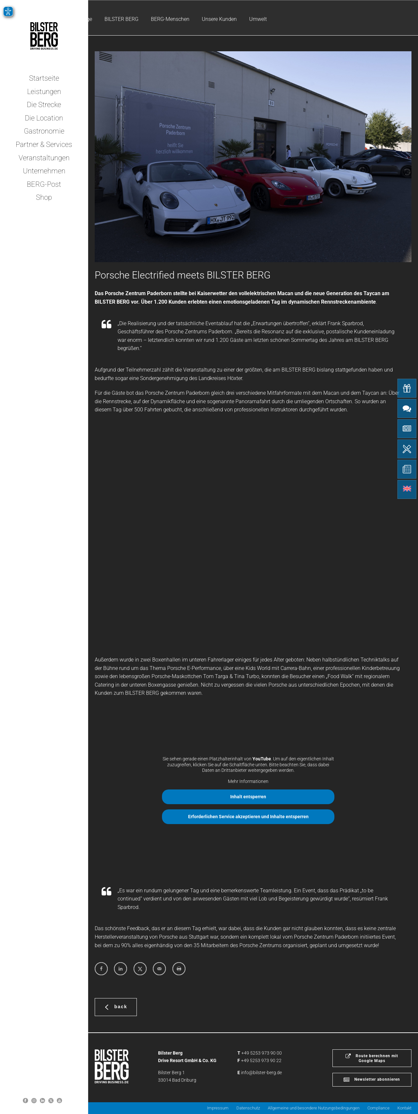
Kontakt (404, 1108)
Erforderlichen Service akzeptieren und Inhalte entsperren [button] (248, 816)
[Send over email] (159, 968)
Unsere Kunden (219, 19)
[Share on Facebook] (101, 968)
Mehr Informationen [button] (248, 781)
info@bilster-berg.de (261, 1072)
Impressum (218, 1108)
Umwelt (258, 19)
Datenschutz (248, 1108)
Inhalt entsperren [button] (248, 796)
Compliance (378, 1108)
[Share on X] (140, 968)
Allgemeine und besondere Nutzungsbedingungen (314, 1108)
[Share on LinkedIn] (120, 968)
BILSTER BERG (121, 19)
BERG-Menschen (170, 19)
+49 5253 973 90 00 (261, 1053)
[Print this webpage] (178, 968)
